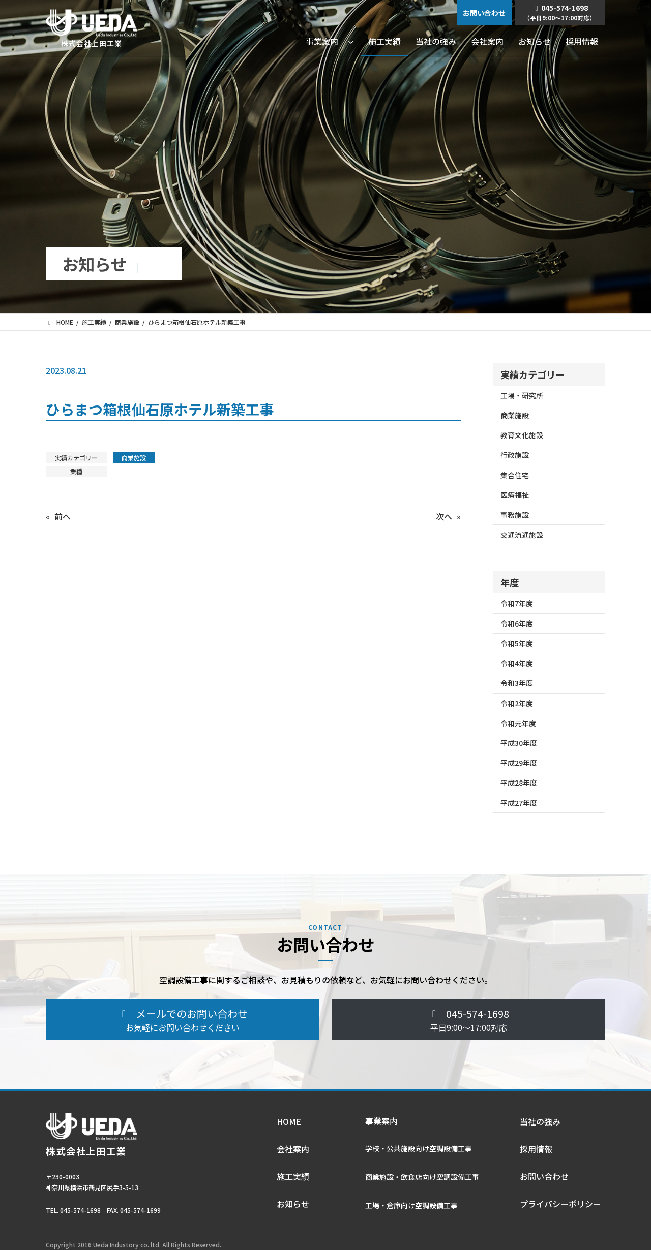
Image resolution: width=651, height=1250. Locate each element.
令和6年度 (516, 623)
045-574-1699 (140, 1210)
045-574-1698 (560, 12)
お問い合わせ (484, 13)
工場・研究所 (521, 395)
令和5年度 (516, 643)
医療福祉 (514, 495)
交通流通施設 (521, 534)
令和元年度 (518, 723)
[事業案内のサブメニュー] (351, 41)
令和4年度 (516, 663)
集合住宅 (514, 475)
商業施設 (134, 457)
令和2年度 (516, 703)
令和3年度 (516, 683)
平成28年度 (518, 782)
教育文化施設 (521, 435)
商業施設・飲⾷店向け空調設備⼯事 (422, 1177)
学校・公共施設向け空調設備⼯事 (418, 1148)
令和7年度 (516, 603)
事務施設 (514, 515)
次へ (444, 516)
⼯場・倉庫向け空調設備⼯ (408, 1205)
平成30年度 (518, 743)
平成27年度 (518, 803)
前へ (62, 516)
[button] (182, 1019)
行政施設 (514, 455)
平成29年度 (518, 763)
